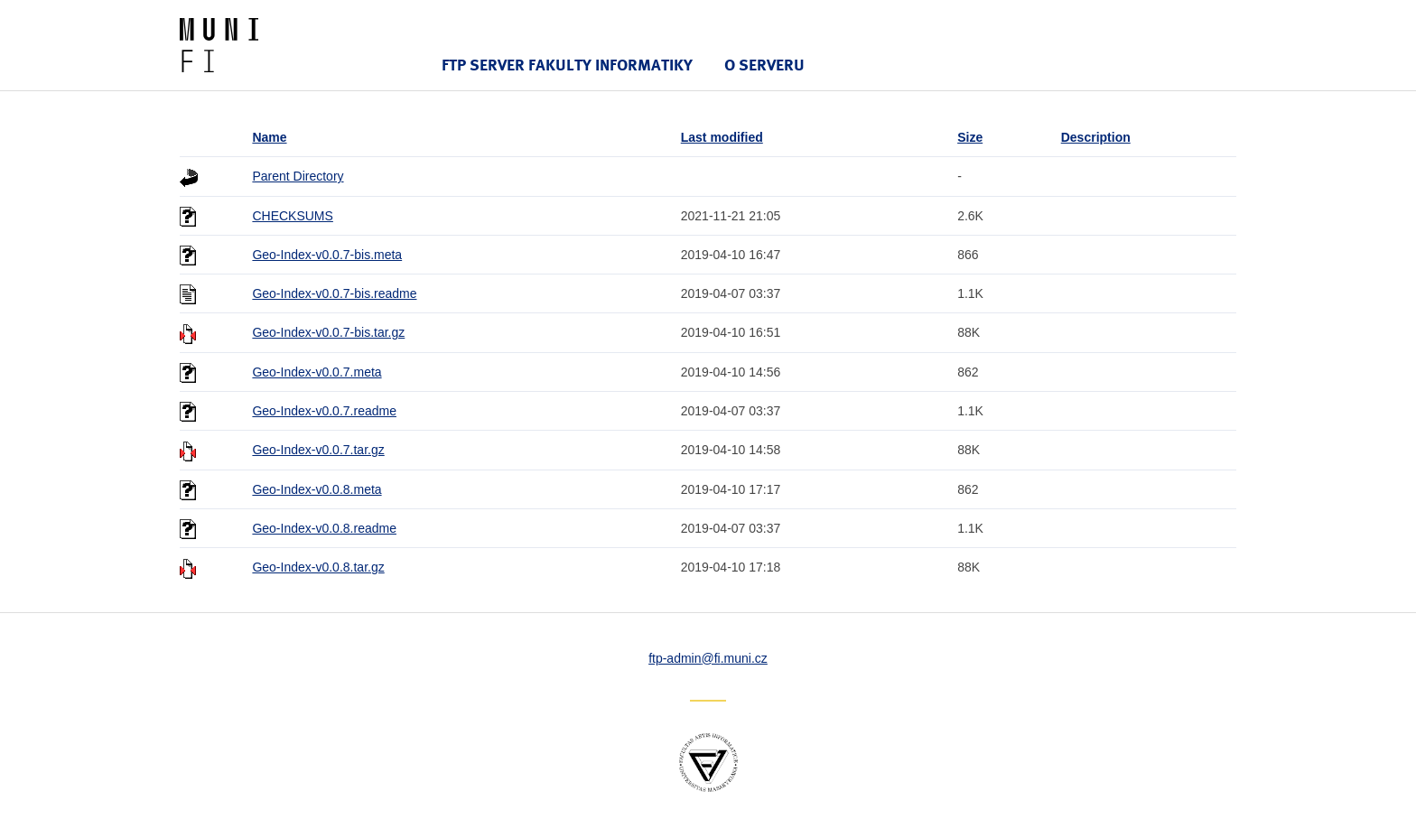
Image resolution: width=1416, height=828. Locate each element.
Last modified (722, 137)
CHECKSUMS (292, 216)
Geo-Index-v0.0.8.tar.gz (318, 567)
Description (1096, 137)
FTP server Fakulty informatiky (567, 64)
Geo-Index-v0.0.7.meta (316, 372)
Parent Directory (297, 176)
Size (970, 137)
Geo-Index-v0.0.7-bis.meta (327, 254)
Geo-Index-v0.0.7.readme (324, 411)
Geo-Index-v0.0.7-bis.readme (334, 293)
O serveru (764, 64)
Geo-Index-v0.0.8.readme (324, 528)
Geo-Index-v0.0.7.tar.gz (318, 449)
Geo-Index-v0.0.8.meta (316, 489)
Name (269, 137)
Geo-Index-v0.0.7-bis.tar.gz (328, 332)
